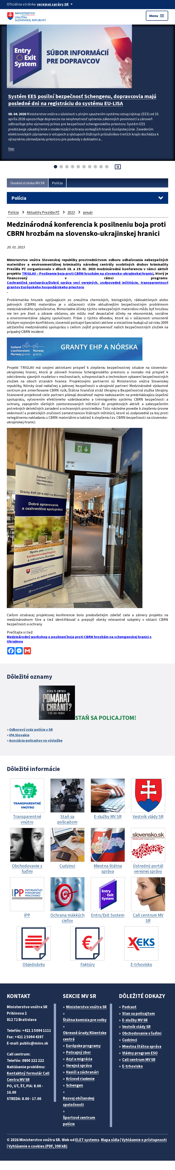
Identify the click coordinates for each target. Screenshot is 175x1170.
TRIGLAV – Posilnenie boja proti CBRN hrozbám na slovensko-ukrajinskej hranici (87, 273)
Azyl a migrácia (79, 1058)
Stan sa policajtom (138, 1013)
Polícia (57, 183)
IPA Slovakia (19, 735)
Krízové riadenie (80, 1078)
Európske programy (83, 1045)
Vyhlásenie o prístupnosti (144, 1139)
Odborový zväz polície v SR (31, 729)
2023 (71, 212)
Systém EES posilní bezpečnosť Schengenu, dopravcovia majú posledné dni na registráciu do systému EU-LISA (82, 100)
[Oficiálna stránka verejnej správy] (55, 4)
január (88, 212)
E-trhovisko (132, 1066)
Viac (11, 148)
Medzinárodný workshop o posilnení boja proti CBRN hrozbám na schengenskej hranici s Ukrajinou (79, 639)
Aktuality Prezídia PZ (43, 212)
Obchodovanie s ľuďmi (142, 1033)
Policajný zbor (78, 1052)
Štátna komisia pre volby (85, 1019)
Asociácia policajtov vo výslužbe (35, 740)
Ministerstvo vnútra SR (86, 1006)
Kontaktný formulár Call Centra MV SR (28, 1076)
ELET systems (87, 1139)
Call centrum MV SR (138, 1059)
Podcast (129, 1006)
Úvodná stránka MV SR (27, 183)
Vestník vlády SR (136, 1026)
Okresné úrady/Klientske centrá (84, 1036)
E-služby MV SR (135, 1020)
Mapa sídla (110, 1139)
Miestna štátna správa (141, 1046)
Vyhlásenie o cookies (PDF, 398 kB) (37, 1146)
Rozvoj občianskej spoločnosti (78, 1101)
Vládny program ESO (140, 1052)
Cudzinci (129, 1039)
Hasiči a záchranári (82, 1072)
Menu (157, 15)
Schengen (74, 1085)
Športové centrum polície (79, 1120)
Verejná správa (79, 1065)
